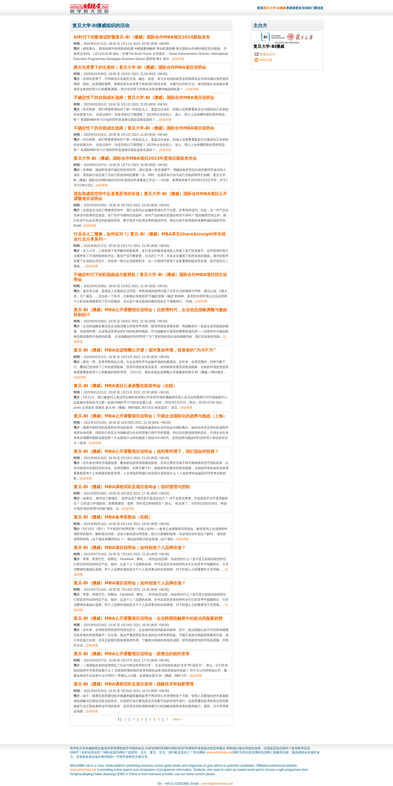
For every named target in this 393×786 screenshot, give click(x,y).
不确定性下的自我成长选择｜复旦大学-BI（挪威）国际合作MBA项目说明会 (144, 97)
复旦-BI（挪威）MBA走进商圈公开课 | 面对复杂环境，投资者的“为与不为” (145, 350)
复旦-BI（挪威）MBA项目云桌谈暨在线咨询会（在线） (125, 385)
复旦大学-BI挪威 (274, 8)
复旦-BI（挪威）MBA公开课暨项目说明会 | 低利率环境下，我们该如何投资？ (146, 451)
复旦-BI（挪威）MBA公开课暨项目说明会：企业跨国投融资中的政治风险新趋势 (148, 618)
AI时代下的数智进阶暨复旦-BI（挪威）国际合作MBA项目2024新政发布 (142, 37)
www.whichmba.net (220, 752)
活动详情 (178, 59)
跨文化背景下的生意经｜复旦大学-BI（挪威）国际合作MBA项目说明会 (140, 67)
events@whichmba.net (217, 783)
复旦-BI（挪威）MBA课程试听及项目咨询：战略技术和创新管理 (134, 684)
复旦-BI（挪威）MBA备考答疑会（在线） (113, 517)
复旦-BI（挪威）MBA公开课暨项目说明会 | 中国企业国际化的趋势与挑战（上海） (150, 416)
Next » (177, 719)
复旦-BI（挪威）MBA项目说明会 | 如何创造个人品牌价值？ (130, 547)
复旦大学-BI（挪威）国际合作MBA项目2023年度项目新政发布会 (135, 158)
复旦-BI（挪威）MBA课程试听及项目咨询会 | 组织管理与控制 (132, 486)
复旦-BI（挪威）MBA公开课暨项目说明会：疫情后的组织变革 (132, 653)
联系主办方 (267, 54)
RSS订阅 (266, 60)
